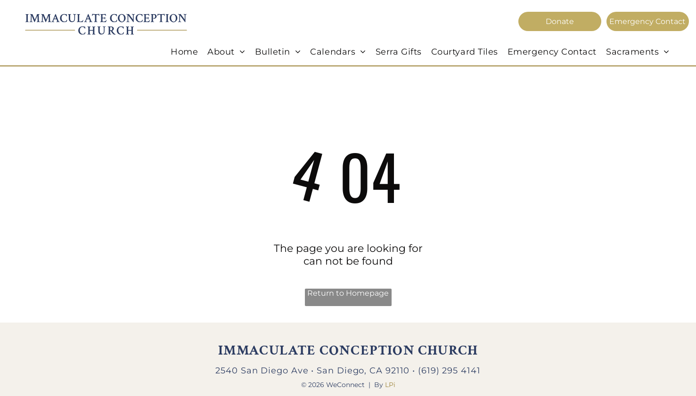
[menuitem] (184, 52)
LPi (390, 384)
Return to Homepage (348, 293)
